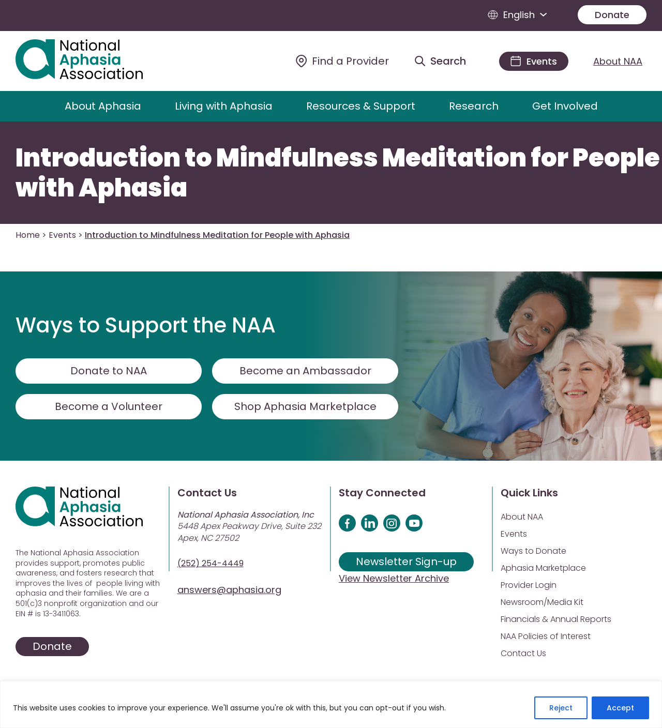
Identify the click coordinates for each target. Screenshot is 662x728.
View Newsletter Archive (394, 578)
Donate (612, 14)
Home (28, 235)
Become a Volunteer (108, 406)
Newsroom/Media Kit (542, 602)
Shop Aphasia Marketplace (305, 406)
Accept (620, 708)
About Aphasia (103, 106)
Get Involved (565, 106)
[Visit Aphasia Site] (91, 61)
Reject (561, 708)
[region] (331, 704)
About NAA (617, 61)
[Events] (533, 61)
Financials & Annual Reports (556, 619)
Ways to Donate (533, 551)
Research (474, 106)
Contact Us (523, 653)
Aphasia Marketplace (543, 568)
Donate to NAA (108, 370)
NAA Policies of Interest (546, 636)
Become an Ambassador (305, 370)
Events (62, 235)
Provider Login (528, 585)
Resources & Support (360, 106)
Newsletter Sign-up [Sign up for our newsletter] (406, 561)
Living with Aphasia (224, 106)
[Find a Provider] (342, 61)
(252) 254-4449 (210, 563)
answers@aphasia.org (229, 589)
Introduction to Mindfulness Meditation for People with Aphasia (338, 173)
